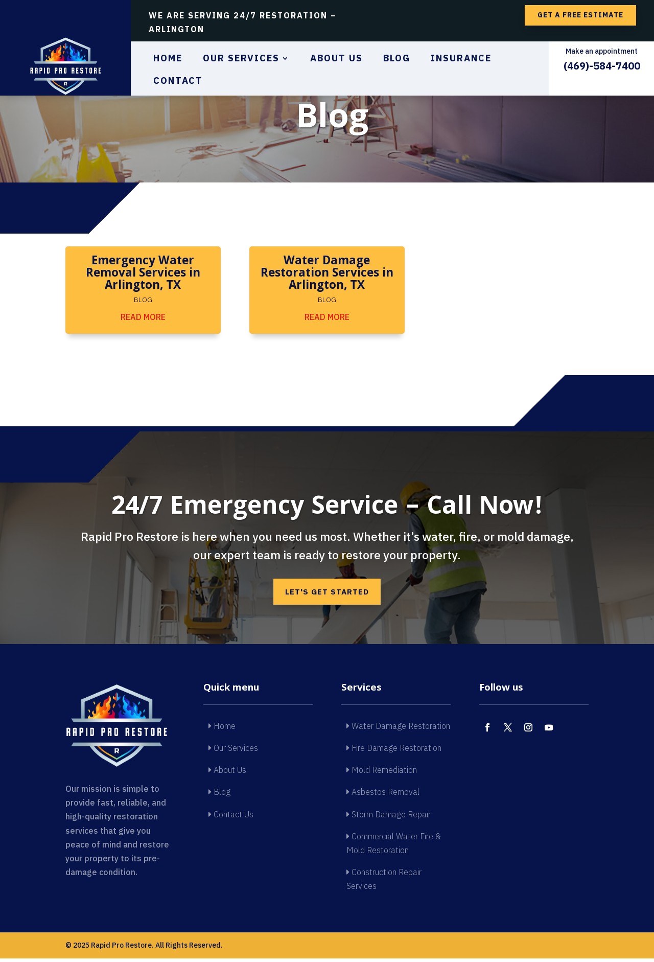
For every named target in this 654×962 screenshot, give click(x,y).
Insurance (461, 59)
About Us (336, 59)
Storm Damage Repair (388, 817)
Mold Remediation (381, 773)
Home (167, 59)
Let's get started (327, 593)
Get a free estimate (580, 14)
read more (143, 317)
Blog (396, 59)
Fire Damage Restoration (393, 751)
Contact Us (230, 817)
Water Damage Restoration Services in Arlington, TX (327, 274)
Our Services (241, 59)
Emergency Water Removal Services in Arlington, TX (143, 274)
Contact (178, 81)
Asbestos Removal (382, 795)
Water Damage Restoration (398, 729)
